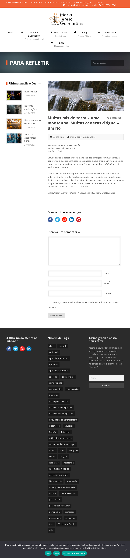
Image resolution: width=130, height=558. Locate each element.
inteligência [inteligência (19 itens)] (68, 462)
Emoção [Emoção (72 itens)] (52, 432)
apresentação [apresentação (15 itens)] (68, 377)
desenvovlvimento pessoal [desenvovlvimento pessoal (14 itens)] (61, 413)
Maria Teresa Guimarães (82, 137)
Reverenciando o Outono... (32, 122)
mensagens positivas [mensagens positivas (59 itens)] (58, 475)
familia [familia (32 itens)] (52, 450)
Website (108, 293)
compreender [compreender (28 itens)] (55, 389)
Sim (48, 553)
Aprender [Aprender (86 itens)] (53, 364)
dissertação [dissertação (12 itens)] (54, 426)
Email (106, 283)
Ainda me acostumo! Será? (30, 137)
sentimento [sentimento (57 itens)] (70, 518)
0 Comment (115, 118)
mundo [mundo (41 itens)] (52, 493)
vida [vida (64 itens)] (51, 530)
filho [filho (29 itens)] (62, 450)
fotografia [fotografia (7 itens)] (73, 450)
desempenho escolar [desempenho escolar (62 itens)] (58, 401)
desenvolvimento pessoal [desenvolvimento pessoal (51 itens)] (60, 407)
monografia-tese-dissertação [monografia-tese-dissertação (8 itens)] (62, 487)
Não (57, 553)
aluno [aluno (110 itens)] (51, 346)
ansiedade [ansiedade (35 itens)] (54, 352)
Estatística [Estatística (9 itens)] (65, 432)
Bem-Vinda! (30, 91)
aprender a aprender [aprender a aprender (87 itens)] (58, 370)
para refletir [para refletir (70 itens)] (54, 499)
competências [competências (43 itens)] (55, 383)
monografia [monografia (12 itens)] (72, 481)
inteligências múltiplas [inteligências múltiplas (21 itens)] (59, 468)
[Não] (126, 549)
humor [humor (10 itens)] (52, 456)
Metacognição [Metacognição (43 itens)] (55, 481)
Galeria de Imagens (83, 2)
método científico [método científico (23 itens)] (68, 493)
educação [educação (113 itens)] (69, 426)
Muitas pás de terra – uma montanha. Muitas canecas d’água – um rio (83, 123)
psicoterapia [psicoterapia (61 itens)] (55, 518)
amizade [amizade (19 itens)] (63, 346)
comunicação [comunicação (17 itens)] (73, 389)
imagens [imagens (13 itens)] (64, 456)
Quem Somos (36, 2)
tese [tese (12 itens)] (51, 524)
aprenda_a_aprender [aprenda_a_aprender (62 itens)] (58, 358)
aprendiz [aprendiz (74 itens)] (53, 377)
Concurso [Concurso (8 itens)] (53, 395)
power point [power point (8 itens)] (54, 512)
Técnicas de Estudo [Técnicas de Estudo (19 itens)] (66, 524)
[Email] (106, 378)
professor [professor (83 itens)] (69, 512)
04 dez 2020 (58, 137)
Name (106, 273)
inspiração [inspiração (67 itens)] (54, 462)
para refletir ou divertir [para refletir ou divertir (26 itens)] (59, 505)
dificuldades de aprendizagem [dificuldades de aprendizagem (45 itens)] (63, 419)
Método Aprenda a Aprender (58, 2)
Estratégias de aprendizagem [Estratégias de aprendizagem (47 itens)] (62, 444)
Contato (98, 2)
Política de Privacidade (16, 2)
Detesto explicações (30, 107)
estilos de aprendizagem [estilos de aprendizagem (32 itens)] (60, 438)
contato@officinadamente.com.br (82, 5)
